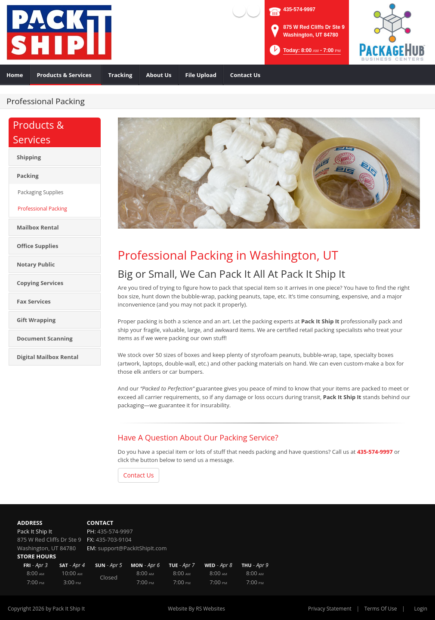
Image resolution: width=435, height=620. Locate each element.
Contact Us (138, 475)
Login (420, 608)
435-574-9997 (299, 9)
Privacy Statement (330, 608)
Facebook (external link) (239, 10)
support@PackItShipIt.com (132, 548)
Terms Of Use (380, 608)
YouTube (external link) (253, 10)
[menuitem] (15, 75)
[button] (304, 52)
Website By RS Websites (196, 608)
